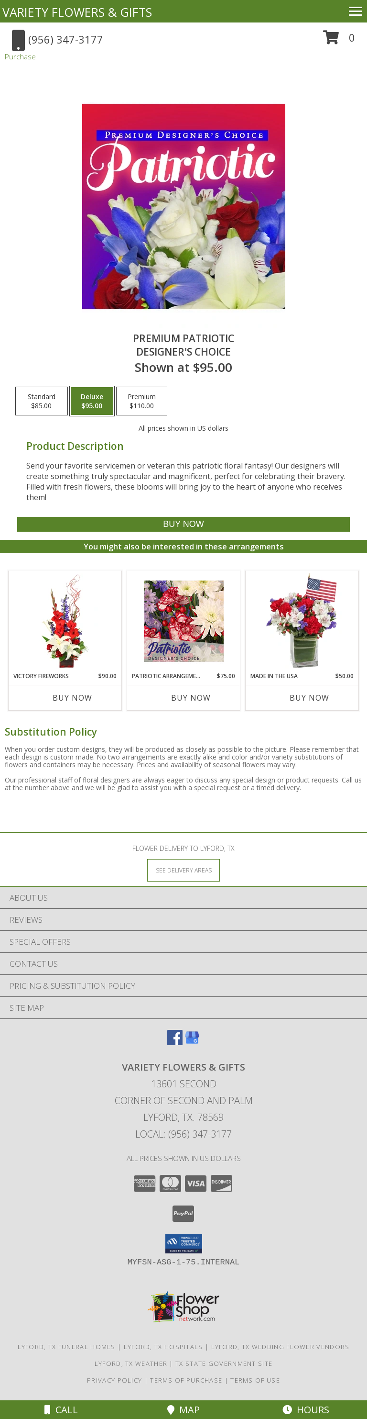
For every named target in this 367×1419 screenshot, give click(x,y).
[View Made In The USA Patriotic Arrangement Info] (302, 621)
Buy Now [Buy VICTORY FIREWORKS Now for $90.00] (72, 698)
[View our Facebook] (175, 1042)
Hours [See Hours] (305, 1409)
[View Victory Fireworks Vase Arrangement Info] (65, 621)
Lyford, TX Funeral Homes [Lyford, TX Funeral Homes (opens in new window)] (67, 1346)
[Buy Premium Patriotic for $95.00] (183, 524)
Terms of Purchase (186, 1380)
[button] (339, 41)
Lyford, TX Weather (131, 1363)
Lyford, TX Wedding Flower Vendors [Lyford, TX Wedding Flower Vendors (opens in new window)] (280, 1346)
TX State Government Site (223, 1363)
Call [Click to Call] (61, 1409)
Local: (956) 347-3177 (183, 1134)
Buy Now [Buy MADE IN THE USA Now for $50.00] (309, 698)
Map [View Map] (183, 1409)
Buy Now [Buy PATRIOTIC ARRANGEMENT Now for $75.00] (191, 698)
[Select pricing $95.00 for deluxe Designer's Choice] (92, 401)
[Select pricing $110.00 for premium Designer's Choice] (142, 401)
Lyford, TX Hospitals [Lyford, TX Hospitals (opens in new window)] (163, 1346)
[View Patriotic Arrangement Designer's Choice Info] (184, 621)
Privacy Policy (114, 1380)
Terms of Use (255, 1380)
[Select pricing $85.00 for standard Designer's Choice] (41, 401)
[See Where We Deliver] (183, 869)
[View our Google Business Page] (192, 1042)
